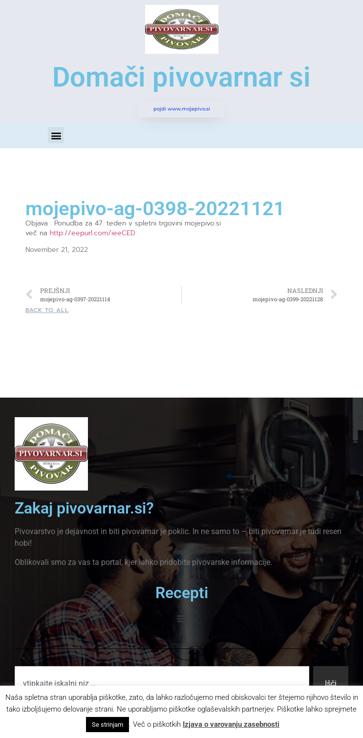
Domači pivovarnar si (181, 77)
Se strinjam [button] (107, 724)
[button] (56, 135)
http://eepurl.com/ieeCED (92, 233)
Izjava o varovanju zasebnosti (231, 724)
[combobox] (162, 683)
